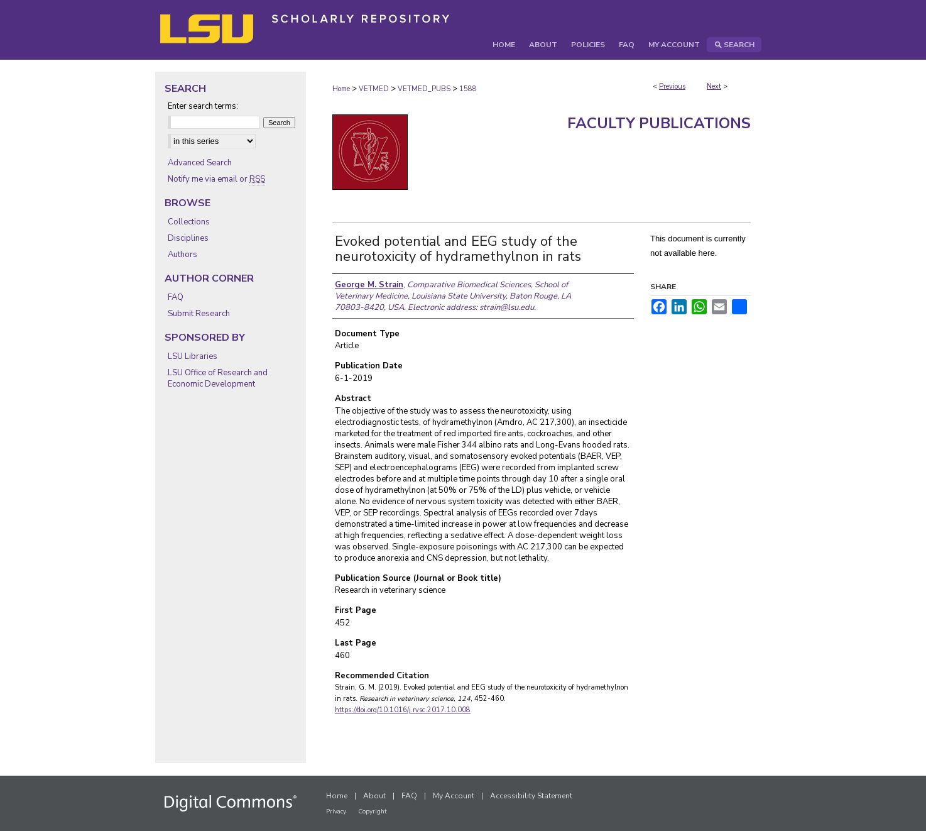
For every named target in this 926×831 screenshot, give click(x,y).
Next (714, 86)
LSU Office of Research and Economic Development (218, 378)
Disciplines (188, 238)
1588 (468, 89)
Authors (182, 254)
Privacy (336, 811)
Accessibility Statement (531, 796)
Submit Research (199, 313)
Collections (189, 222)
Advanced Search (200, 162)
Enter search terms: (203, 106)
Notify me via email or (216, 179)
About (374, 796)
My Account (453, 796)
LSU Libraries (192, 356)
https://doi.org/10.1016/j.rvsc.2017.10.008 (403, 710)
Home (341, 89)
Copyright (372, 811)
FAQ (175, 297)
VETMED (374, 89)
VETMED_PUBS (424, 89)
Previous (672, 86)
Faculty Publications (659, 123)
